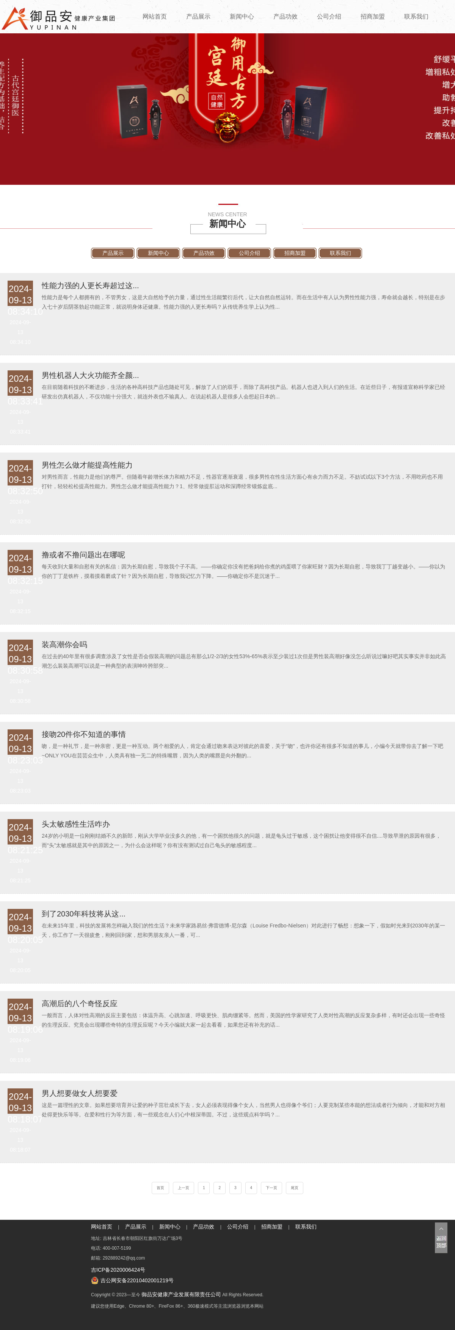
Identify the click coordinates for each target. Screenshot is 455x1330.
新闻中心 (242, 16)
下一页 (271, 1188)
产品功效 (285, 16)
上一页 (183, 1188)
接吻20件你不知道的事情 (84, 734)
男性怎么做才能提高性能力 (87, 464)
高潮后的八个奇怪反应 (80, 1003)
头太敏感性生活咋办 (76, 823)
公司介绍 (329, 16)
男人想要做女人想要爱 (80, 1093)
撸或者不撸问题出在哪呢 (83, 554)
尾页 (294, 1188)
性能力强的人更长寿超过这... (90, 285)
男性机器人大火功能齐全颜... (90, 375)
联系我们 (416, 16)
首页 (160, 1188)
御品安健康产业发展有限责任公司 (181, 1294)
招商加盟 (373, 16)
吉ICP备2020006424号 (118, 1270)
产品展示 (198, 16)
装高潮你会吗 (64, 644)
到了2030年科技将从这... (84, 913)
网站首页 (155, 16)
